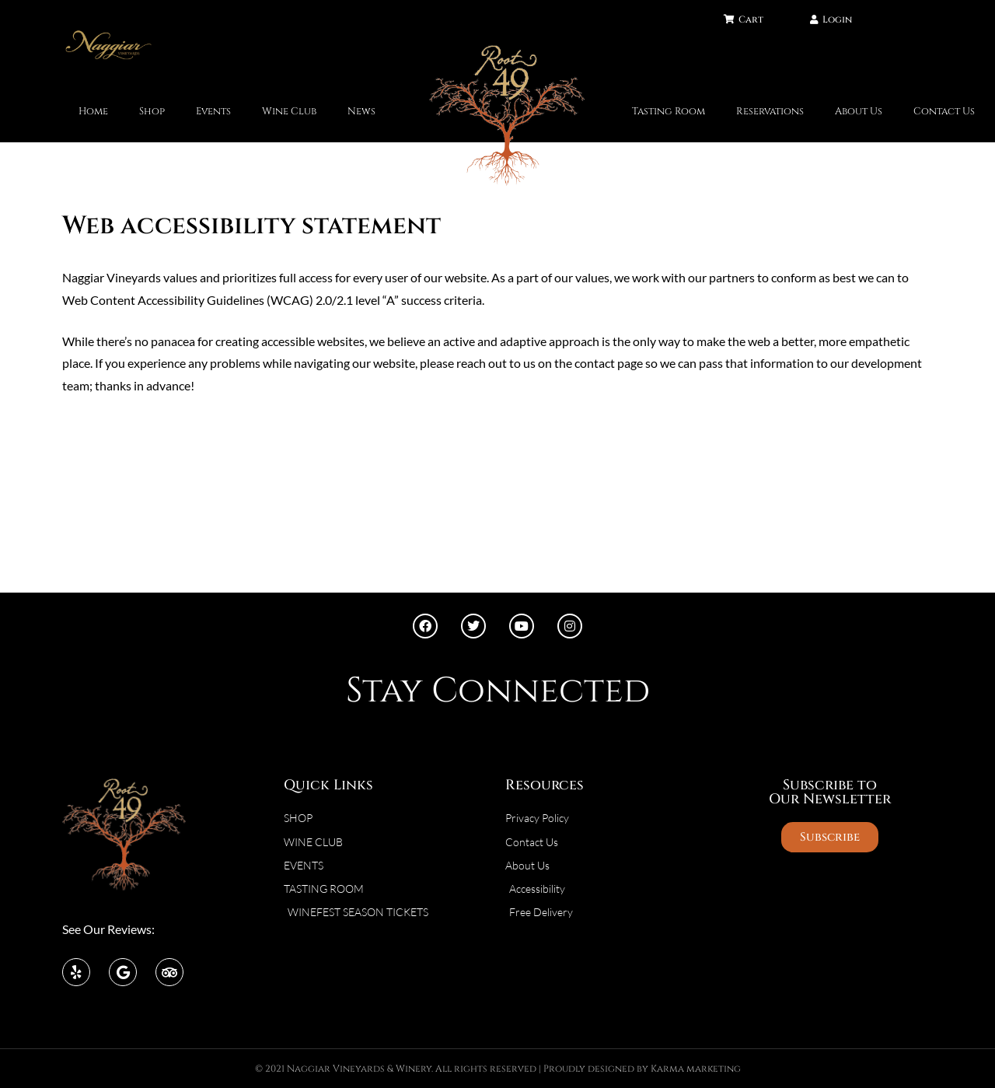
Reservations (770, 111)
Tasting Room (668, 111)
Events (213, 111)
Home (93, 111)
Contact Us (944, 111)
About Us (858, 111)
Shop (152, 111)
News (361, 111)
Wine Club (289, 111)
